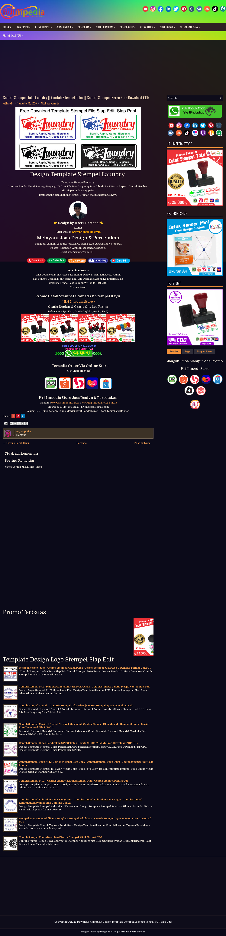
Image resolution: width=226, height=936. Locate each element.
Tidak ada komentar (50, 103)
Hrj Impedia (139, 932)
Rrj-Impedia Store (14, 34)
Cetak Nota (85, 26)
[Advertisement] (113, 68)
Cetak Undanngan (106, 26)
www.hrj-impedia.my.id (65, 402)
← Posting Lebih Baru (16, 443)
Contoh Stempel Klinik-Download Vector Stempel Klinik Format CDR (61, 837)
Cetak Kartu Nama (191, 26)
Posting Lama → (143, 443)
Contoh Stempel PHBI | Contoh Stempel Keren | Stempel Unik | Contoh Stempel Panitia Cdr (73, 780)
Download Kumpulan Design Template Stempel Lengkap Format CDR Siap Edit (124, 921)
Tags (187, 351)
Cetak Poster (128, 26)
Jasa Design (24, 26)
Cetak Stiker (148, 26)
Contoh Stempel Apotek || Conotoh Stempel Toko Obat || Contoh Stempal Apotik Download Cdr (76, 705)
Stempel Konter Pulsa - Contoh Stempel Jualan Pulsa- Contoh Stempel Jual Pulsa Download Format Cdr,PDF (85, 667)
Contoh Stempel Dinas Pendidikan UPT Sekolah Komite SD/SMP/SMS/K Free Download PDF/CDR (78, 743)
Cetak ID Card (168, 26)
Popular (174, 351)
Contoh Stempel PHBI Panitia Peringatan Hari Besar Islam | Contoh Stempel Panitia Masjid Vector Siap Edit (84, 686)
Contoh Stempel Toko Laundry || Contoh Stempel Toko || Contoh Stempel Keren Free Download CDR (76, 97)
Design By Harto (108, 932)
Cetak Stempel (44, 26)
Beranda (7, 27)
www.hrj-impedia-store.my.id (99, 402)
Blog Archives (204, 351)
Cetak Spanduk (65, 26)
